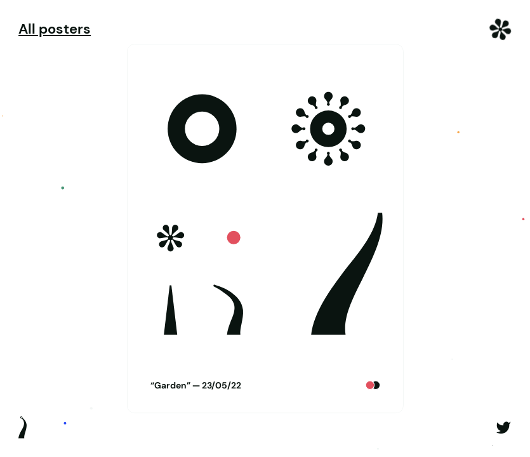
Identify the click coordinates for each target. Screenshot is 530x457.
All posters (54, 29)
